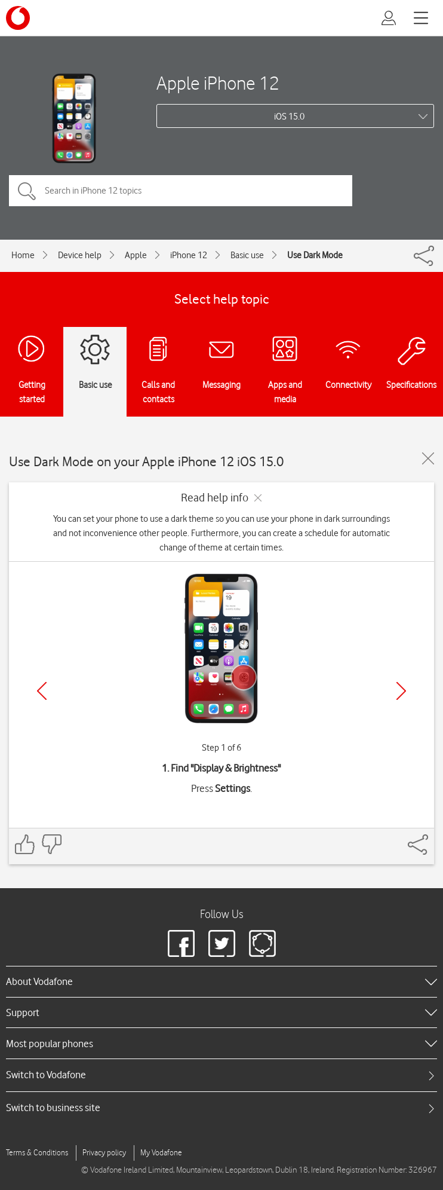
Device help (79, 255)
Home (23, 255)
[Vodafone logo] (18, 18)
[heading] (221, 981)
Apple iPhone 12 (217, 83)
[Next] (401, 691)
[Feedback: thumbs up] (25, 844)
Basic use (247, 255)
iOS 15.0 (289, 116)
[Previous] (42, 691)
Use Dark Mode (315, 255)
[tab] (221, 1075)
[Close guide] (428, 458)
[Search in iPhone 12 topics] (180, 190)
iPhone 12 (188, 255)
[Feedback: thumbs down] (51, 844)
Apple (136, 255)
